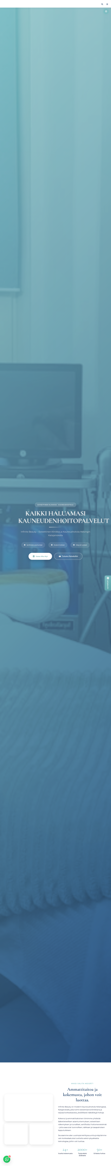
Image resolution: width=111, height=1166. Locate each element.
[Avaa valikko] (107, 4)
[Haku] (102, 4)
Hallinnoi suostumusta (106, 11)
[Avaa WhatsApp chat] (6, 1159)
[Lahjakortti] (108, 582)
